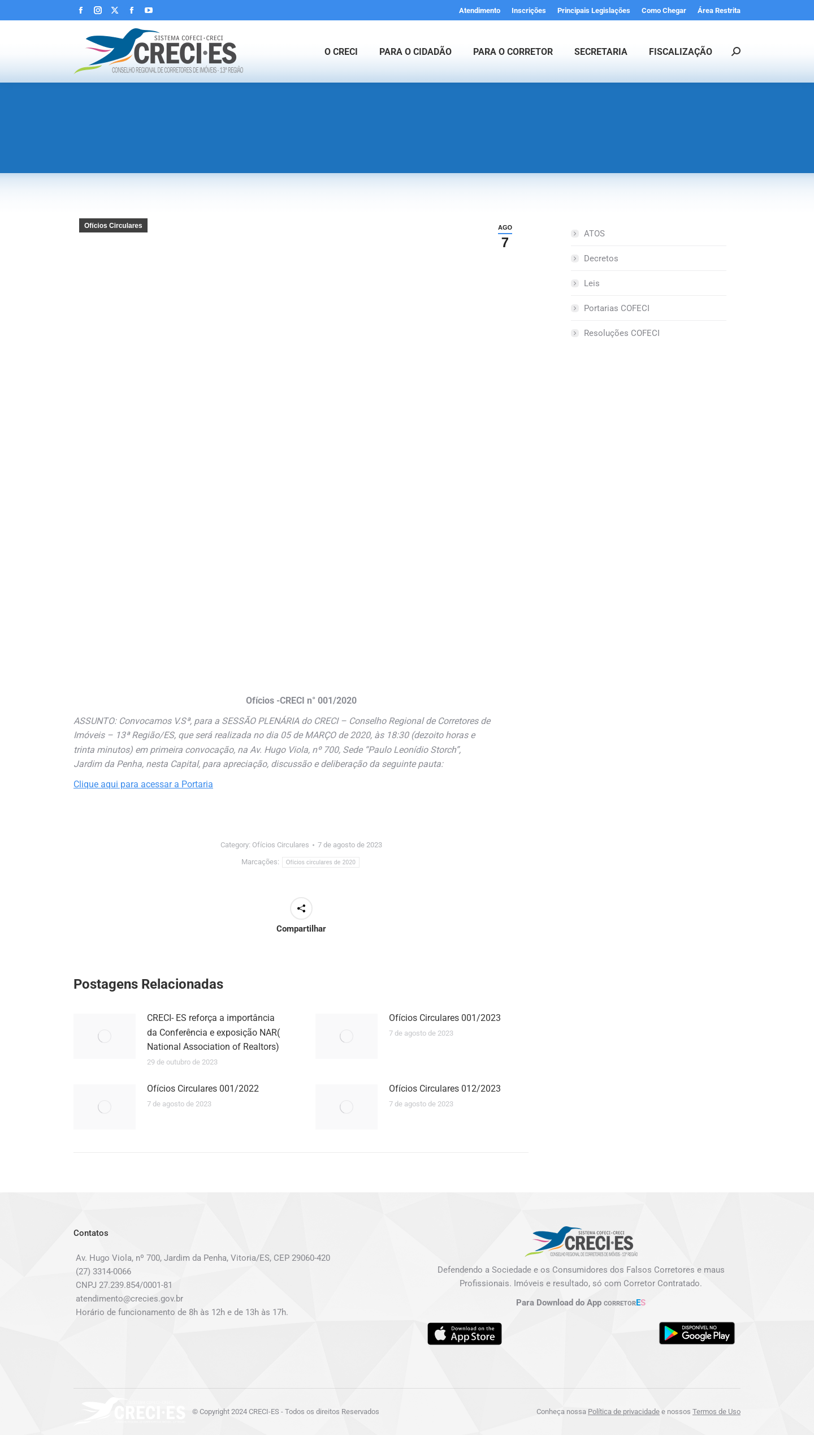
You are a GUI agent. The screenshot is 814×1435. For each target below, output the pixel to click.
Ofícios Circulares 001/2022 (203, 1088)
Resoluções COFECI (622, 333)
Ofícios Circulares (113, 226)
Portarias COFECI (617, 308)
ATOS (594, 234)
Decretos (601, 258)
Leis (592, 283)
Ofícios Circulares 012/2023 (445, 1088)
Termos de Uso (716, 1411)
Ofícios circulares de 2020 (321, 862)
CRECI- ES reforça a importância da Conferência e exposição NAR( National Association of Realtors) (213, 1032)
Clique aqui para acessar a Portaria (143, 784)
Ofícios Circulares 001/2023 (445, 1017)
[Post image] (104, 1036)
